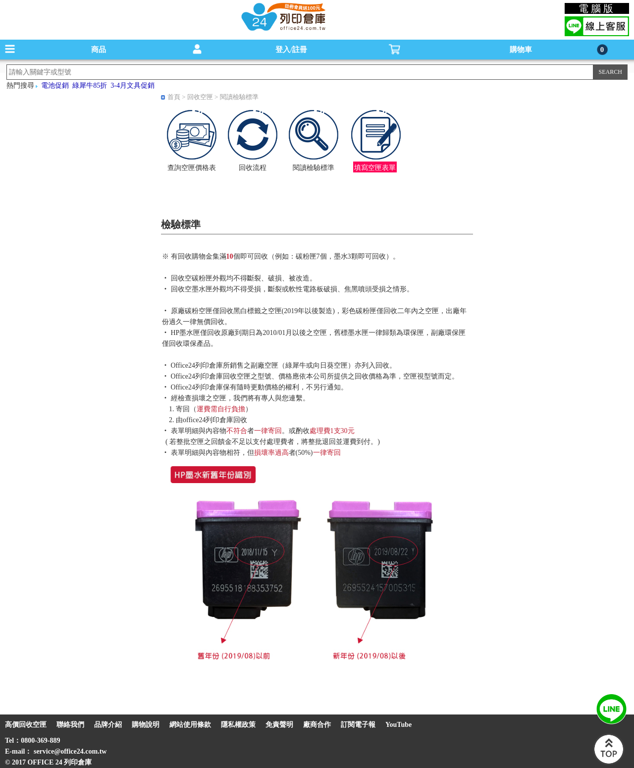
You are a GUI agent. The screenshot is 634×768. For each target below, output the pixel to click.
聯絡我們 (70, 724)
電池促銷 (55, 85)
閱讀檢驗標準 (239, 97)
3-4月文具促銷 (132, 85)
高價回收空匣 (26, 724)
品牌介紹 (108, 724)
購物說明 (145, 724)
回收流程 (252, 167)
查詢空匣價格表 (191, 167)
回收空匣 (200, 97)
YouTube (398, 724)
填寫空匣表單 (375, 167)
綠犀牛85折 (89, 85)
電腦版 (597, 8)
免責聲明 (279, 724)
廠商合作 (317, 724)
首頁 (173, 97)
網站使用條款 (190, 724)
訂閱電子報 (358, 724)
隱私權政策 (238, 724)
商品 (98, 50)
